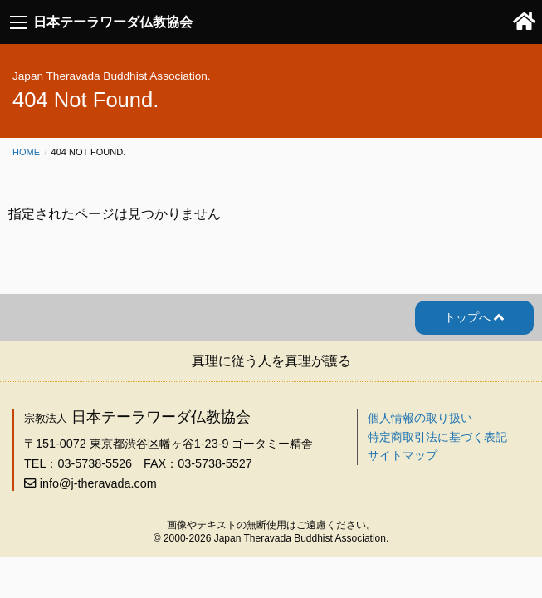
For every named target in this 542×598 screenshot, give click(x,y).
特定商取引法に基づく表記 (437, 437)
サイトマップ (402, 455)
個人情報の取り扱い (420, 417)
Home (26, 152)
